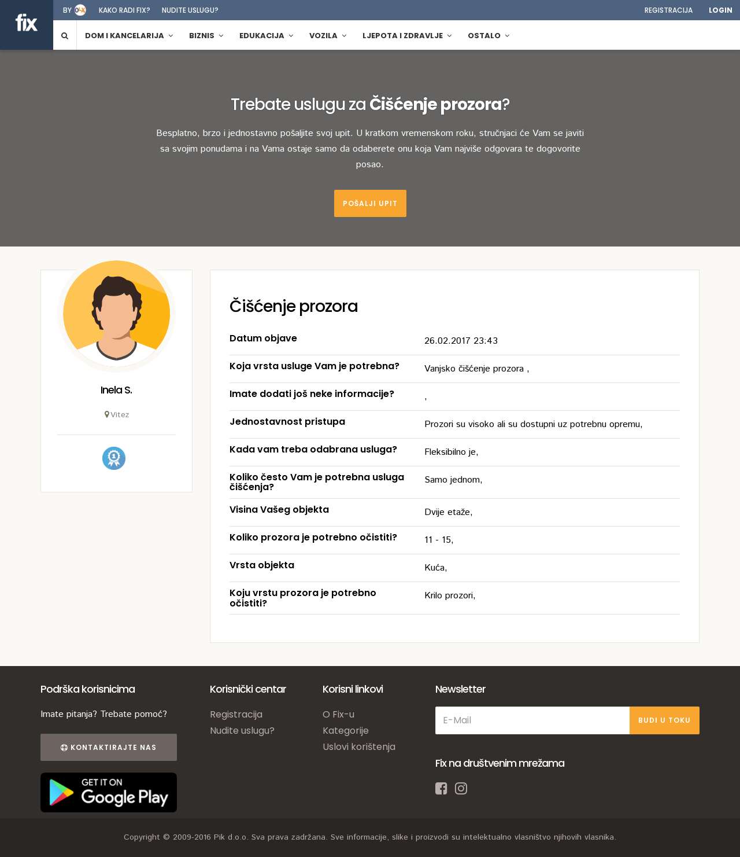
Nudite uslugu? (190, 10)
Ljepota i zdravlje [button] (407, 35)
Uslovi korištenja (359, 746)
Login (720, 10)
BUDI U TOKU (664, 720)
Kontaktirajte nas (109, 747)
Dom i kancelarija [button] (129, 35)
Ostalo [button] (488, 35)
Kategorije (346, 730)
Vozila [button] (327, 35)
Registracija (669, 10)
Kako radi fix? (124, 10)
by (67, 10)
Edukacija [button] (266, 35)
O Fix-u (338, 714)
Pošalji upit (370, 203)
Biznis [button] (206, 35)
